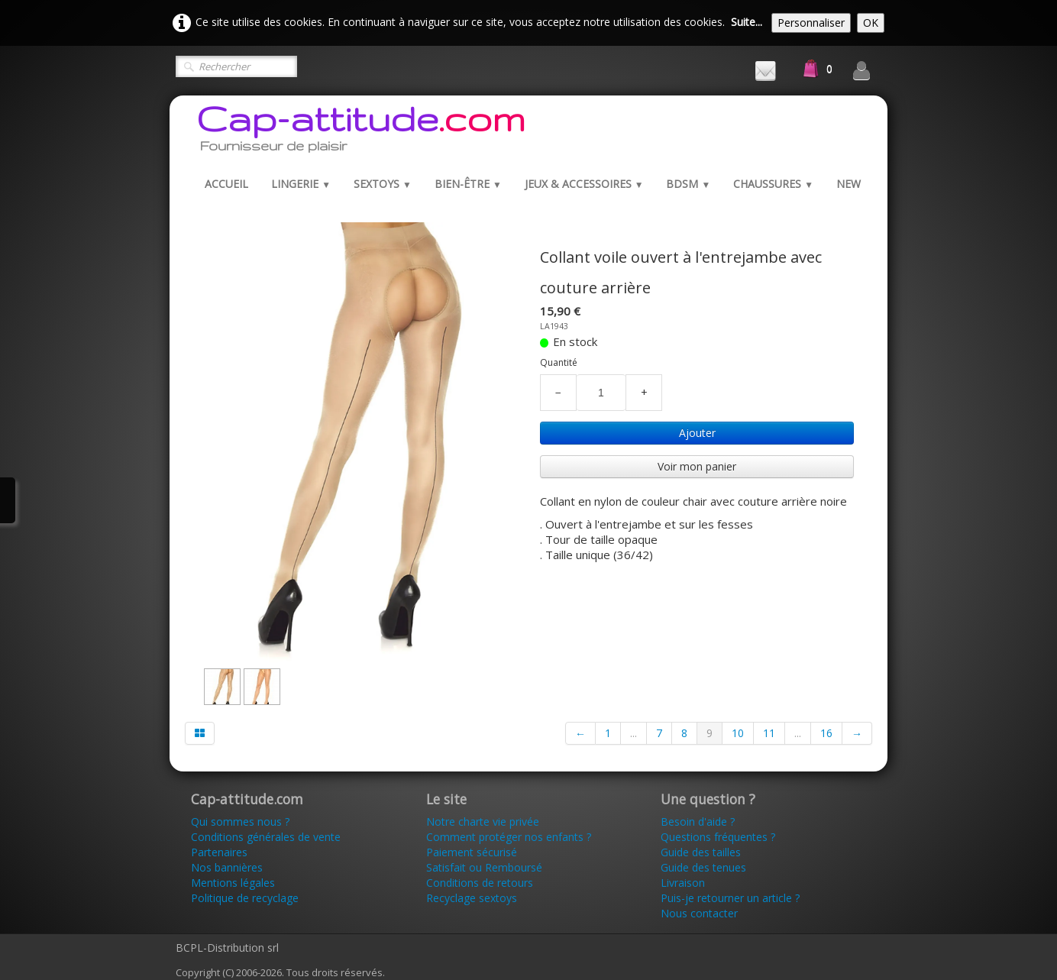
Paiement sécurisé (471, 852)
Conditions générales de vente (266, 837)
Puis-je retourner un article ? (730, 898)
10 (738, 733)
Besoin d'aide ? (698, 821)
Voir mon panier (697, 466)
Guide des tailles (701, 852)
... (633, 733)
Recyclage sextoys (471, 898)
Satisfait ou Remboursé (484, 867)
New (848, 183)
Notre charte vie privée (482, 821)
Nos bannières (227, 867)
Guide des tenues (703, 867)
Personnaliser (811, 22)
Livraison (684, 882)
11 (769, 733)
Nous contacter (699, 913)
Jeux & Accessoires (584, 183)
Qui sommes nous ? (240, 821)
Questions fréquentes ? (718, 837)
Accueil (226, 183)
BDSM (688, 183)
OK (870, 22)
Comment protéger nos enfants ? (508, 837)
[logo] (361, 132)
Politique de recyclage (245, 898)
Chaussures (773, 183)
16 (826, 733)
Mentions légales (233, 882)
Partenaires (219, 852)
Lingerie (301, 183)
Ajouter (697, 432)
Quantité (558, 362)
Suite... (746, 22)
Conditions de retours (479, 882)
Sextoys (383, 183)
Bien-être (468, 183)
